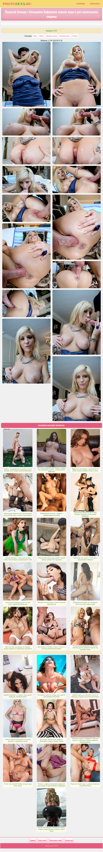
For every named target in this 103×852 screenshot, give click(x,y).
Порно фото (95, 4)
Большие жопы (65, 36)
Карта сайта (42, 840)
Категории (81, 4)
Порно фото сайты (55, 840)
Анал (35, 36)
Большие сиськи (51, 36)
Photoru (17, 4)
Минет (41, 36)
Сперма (74, 36)
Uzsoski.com (69, 840)
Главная (32, 840)
